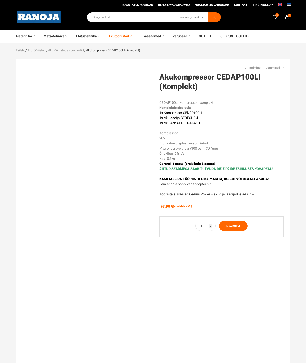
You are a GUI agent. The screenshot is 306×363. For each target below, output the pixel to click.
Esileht (20, 50)
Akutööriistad (36, 50)
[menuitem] (280, 6)
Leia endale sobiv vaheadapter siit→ (187, 184)
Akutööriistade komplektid (66, 50)
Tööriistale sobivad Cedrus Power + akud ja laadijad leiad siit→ (207, 194)
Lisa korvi (233, 226)
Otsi (214, 17)
